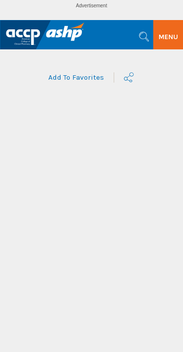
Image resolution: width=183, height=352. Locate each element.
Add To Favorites (76, 77)
